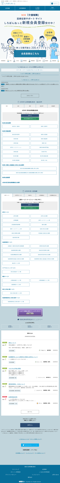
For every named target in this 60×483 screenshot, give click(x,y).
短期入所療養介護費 (16, 233)
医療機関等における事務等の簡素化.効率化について (23, 357)
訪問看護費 (16, 220)
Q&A (52, 8)
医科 (7, 106)
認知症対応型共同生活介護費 (44, 254)
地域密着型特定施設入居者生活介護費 (16, 258)
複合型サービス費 (16, 263)
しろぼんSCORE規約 (44, 472)
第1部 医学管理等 (16, 134)
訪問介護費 (16, 216)
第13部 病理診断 (15, 160)
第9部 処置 (16, 151)
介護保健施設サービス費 (44, 280)
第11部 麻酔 (15, 156)
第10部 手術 (44, 151)
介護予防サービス (18, 195)
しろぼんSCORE (37, 8)
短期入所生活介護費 (44, 228)
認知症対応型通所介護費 (44, 250)
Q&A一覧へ (30, 411)
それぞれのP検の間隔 (15, 368)
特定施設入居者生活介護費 (44, 233)
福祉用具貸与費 (16, 237)
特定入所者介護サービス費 (15, 293)
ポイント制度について (35, 439)
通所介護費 (44, 224)
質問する (30, 115)
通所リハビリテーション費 (15, 228)
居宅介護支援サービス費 (16, 271)
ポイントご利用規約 (16, 472)
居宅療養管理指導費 (16, 224)
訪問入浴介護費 (44, 216)
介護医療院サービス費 (16, 284)
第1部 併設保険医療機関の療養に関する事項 (29, 168)
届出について (12, 342)
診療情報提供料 (13, 397)
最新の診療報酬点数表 (30, 466)
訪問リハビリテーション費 (44, 220)
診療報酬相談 (22, 8)
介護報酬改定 (41, 195)
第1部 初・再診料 (16, 126)
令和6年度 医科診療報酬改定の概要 (11, 182)
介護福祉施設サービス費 (16, 280)
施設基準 (41, 106)
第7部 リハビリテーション (15, 147)
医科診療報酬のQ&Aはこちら (30, 118)
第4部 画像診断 (44, 138)
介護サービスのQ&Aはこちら (30, 207)
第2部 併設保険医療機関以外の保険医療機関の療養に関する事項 (29, 172)
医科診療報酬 (12, 362)
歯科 (18, 106)
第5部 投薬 (16, 143)
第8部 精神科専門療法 (44, 147)
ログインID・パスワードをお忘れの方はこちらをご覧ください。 (30, 70)
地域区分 (30, 195)
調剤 (30, 106)
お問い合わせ (55, 474)
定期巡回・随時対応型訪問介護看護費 (16, 246)
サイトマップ (15, 469)
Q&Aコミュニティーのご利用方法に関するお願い (17, 90)
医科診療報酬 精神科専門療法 (14, 390)
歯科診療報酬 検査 (12, 377)
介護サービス (6, 195)
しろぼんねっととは (24, 439)
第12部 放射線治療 (44, 156)
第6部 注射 (44, 143)
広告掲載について (20, 453)
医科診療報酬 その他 (13, 403)
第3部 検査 (16, 138)
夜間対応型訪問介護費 (44, 246)
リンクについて (29, 453)
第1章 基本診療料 (6, 123)
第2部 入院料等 (44, 126)
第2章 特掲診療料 (6, 131)
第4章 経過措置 (6, 177)
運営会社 (30, 477)
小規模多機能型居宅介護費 (15, 254)
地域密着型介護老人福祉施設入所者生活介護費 (44, 258)
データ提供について (40, 453)
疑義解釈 (53, 106)
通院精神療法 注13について (17, 384)
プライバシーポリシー (10, 474)
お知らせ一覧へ (30, 95)
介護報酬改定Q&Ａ (53, 195)
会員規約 (44, 469)
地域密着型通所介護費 (16, 250)
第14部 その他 (44, 160)
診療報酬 (7, 8)
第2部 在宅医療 (44, 134)
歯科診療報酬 (12, 350)
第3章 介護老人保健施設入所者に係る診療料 (13, 165)
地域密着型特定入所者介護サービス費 (16, 301)
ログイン (54, 4)
